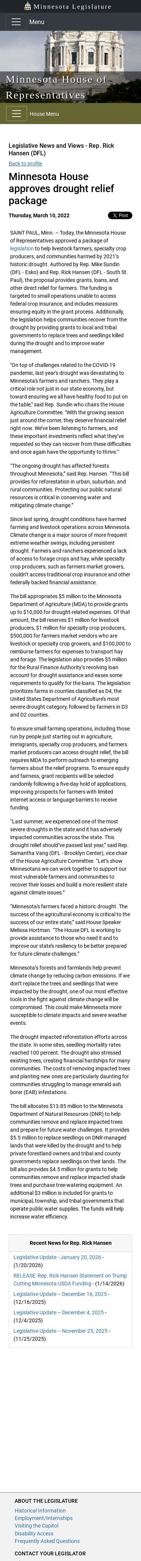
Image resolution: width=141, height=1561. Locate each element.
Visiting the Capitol (36, 1526)
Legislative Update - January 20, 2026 (57, 1257)
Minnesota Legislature (68, 6)
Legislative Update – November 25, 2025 (61, 1331)
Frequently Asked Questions (47, 1541)
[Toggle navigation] (16, 21)
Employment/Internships (44, 1518)
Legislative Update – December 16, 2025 (60, 1294)
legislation (22, 249)
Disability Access (34, 1534)
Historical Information (40, 1511)
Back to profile (25, 164)
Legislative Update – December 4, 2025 (59, 1312)
